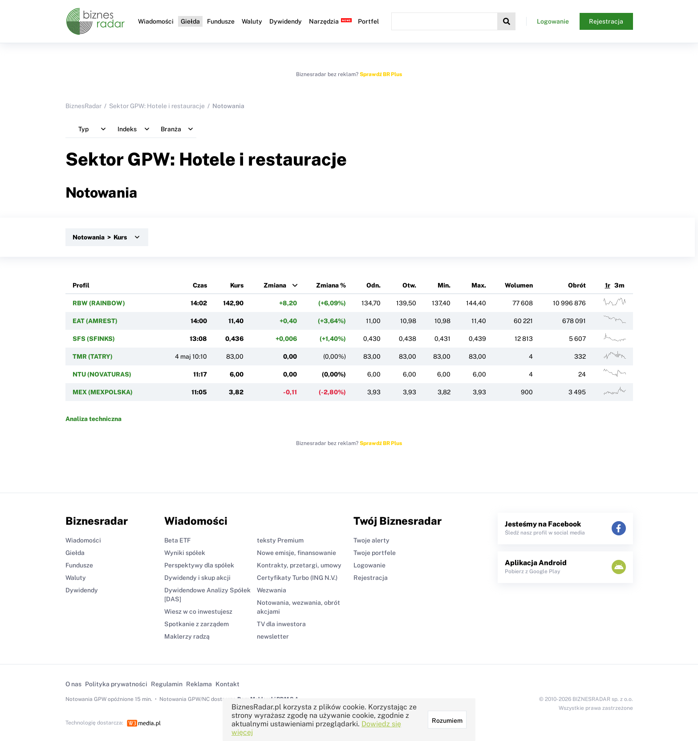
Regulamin (167, 684)
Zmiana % (331, 285)
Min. (444, 285)
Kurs (236, 285)
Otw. (409, 285)
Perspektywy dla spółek (199, 565)
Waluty (252, 21)
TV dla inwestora (281, 624)
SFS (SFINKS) (94, 338)
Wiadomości (156, 21)
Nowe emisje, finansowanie (296, 552)
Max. (478, 285)
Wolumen (519, 285)
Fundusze (221, 21)
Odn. (373, 285)
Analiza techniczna (93, 418)
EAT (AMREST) (95, 320)
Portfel (368, 21)
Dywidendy (285, 21)
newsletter (273, 636)
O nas (73, 684)
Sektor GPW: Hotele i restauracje (157, 105)
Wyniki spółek (184, 552)
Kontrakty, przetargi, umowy (299, 565)
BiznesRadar (83, 105)
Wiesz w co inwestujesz (198, 611)
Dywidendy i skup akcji (197, 577)
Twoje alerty (371, 540)
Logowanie (553, 21)
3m (619, 285)
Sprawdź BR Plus (381, 74)
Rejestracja (606, 21)
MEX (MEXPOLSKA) (103, 392)
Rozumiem (447, 720)
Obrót (577, 285)
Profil (81, 285)
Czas (200, 285)
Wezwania (271, 590)
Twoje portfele (374, 552)
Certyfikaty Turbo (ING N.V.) (297, 577)
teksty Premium (280, 540)
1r (607, 285)
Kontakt (227, 684)
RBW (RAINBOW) (99, 303)
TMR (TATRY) (93, 356)
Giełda (190, 21)
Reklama (199, 684)
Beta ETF (177, 540)
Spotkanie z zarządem (196, 624)
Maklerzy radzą (187, 636)
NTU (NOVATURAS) (102, 374)
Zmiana (275, 285)
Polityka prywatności (116, 684)
